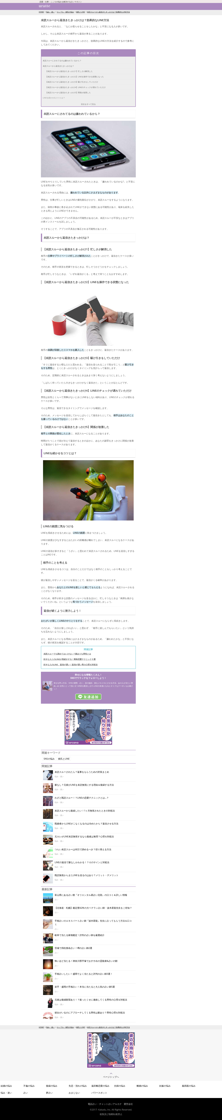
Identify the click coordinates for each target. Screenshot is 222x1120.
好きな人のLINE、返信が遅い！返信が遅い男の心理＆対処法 (70, 664)
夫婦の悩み (119, 1085)
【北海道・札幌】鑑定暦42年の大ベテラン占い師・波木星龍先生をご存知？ (93, 907)
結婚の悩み (6, 1085)
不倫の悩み (29, 1085)
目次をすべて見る (88, 104)
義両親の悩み (189, 1085)
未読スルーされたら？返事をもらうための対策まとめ (82, 771)
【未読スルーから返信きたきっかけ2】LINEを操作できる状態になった (75, 76)
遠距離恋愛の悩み (100, 1085)
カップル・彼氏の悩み (65, 12)
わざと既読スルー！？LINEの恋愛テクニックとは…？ (82, 797)
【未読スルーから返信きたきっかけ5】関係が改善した (68, 92)
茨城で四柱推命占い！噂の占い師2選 (73, 948)
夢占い (49, 1092)
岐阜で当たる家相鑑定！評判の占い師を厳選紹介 (79, 935)
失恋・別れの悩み (78, 1085)
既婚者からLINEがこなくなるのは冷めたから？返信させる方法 (86, 823)
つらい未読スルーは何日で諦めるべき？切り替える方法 (83, 849)
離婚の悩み (142, 1085)
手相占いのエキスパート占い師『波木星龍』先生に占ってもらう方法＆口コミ (93, 922)
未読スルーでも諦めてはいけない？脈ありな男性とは (67, 653)
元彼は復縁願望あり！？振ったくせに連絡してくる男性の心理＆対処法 (91, 999)
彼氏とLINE (80, 12)
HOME (41, 12)
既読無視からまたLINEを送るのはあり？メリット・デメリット (86, 875)
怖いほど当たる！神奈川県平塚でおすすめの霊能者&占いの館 (86, 960)
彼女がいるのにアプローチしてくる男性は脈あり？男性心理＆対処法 (90, 1012)
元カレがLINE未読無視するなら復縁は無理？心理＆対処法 (84, 836)
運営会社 (128, 1104)
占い (25, 1092)
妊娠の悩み (165, 1085)
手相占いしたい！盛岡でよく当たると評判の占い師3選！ (84, 973)
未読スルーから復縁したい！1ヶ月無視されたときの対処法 (85, 810)
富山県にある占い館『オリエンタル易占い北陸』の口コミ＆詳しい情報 (91, 895)
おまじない (74, 1092)
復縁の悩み (51, 1085)
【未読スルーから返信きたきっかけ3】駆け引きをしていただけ (72, 82)
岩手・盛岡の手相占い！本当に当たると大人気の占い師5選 (85, 986)
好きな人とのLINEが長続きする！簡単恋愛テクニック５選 (69, 659)
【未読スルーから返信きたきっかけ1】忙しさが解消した (69, 71)
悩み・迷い (50, 12)
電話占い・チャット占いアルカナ (105, 1104)
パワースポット (99, 1092)
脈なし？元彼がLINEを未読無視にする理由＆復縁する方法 (84, 784)
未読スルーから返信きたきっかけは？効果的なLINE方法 (108, 12)
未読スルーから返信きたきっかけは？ (58, 66)
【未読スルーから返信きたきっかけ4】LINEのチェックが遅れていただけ (76, 87)
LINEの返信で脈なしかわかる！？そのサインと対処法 (82, 862)
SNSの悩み (49, 758)
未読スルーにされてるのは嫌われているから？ (62, 60)
